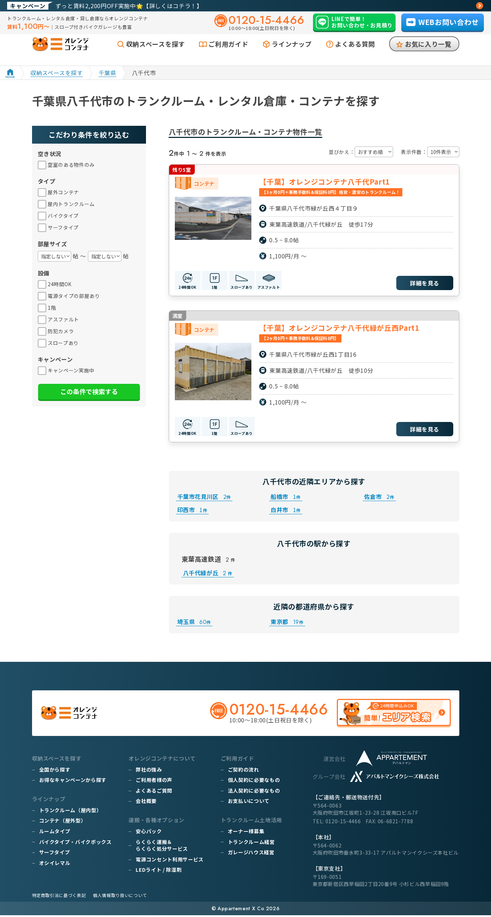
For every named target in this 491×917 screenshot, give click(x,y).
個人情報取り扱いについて (120, 897)
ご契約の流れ (243, 771)
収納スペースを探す (155, 52)
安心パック (149, 832)
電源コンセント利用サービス (169, 861)
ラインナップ (292, 52)
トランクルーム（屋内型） (70, 811)
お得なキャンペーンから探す (72, 781)
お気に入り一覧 (428, 52)
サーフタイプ (54, 853)
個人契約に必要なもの (254, 781)
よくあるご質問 (154, 792)
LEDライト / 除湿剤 (159, 871)
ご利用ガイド (228, 52)
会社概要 (146, 802)
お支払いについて (249, 802)
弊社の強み (149, 771)
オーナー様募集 (246, 832)
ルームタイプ (54, 832)
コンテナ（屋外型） (62, 822)
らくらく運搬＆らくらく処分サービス (162, 847)
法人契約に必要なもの (254, 792)
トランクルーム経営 (251, 843)
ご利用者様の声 (154, 781)
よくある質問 (355, 52)
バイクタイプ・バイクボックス (75, 843)
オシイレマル (54, 864)
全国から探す (54, 771)
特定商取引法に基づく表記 (59, 897)
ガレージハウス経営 (251, 853)
